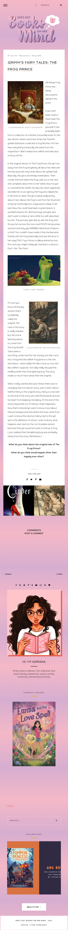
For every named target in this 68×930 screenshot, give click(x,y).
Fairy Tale (36, 55)
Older (61, 574)
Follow (10, 806)
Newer (7, 574)
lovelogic (41, 925)
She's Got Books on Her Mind (31, 920)
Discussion (24, 55)
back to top (34, 907)
